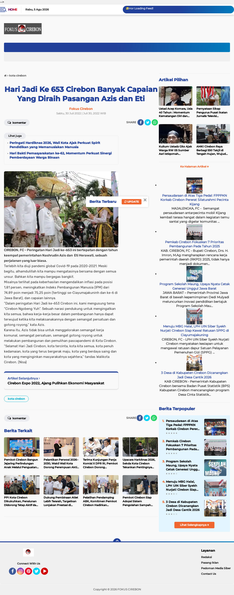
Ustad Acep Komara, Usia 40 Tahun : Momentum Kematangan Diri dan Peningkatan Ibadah (175, 112)
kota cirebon (16, 398)
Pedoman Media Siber (216, 568)
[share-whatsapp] (155, 122)
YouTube (47, 573)
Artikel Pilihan (173, 79)
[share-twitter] (148, 122)
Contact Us (208, 573)
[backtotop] (117, 542)
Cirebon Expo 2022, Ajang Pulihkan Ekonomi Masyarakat (56, 383)
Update (131, 201)
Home (12, 10)
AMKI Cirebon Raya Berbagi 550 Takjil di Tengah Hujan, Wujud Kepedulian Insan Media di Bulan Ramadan (212, 150)
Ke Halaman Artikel (194, 166)
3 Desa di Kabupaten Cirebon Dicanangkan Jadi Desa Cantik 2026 (194, 375)
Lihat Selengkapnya (194, 524)
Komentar (17, 418)
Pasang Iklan (209, 562)
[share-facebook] (140, 122)
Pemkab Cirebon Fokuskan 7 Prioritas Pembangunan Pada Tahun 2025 (194, 244)
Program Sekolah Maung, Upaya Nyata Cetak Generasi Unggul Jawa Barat (194, 286)
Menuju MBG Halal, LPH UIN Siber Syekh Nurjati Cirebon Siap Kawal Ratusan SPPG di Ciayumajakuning (194, 330)
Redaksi (206, 557)
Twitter (38, 573)
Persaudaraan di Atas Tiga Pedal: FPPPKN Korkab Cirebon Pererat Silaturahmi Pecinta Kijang (194, 200)
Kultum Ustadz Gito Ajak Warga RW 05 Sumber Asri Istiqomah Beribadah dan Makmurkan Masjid (175, 150)
